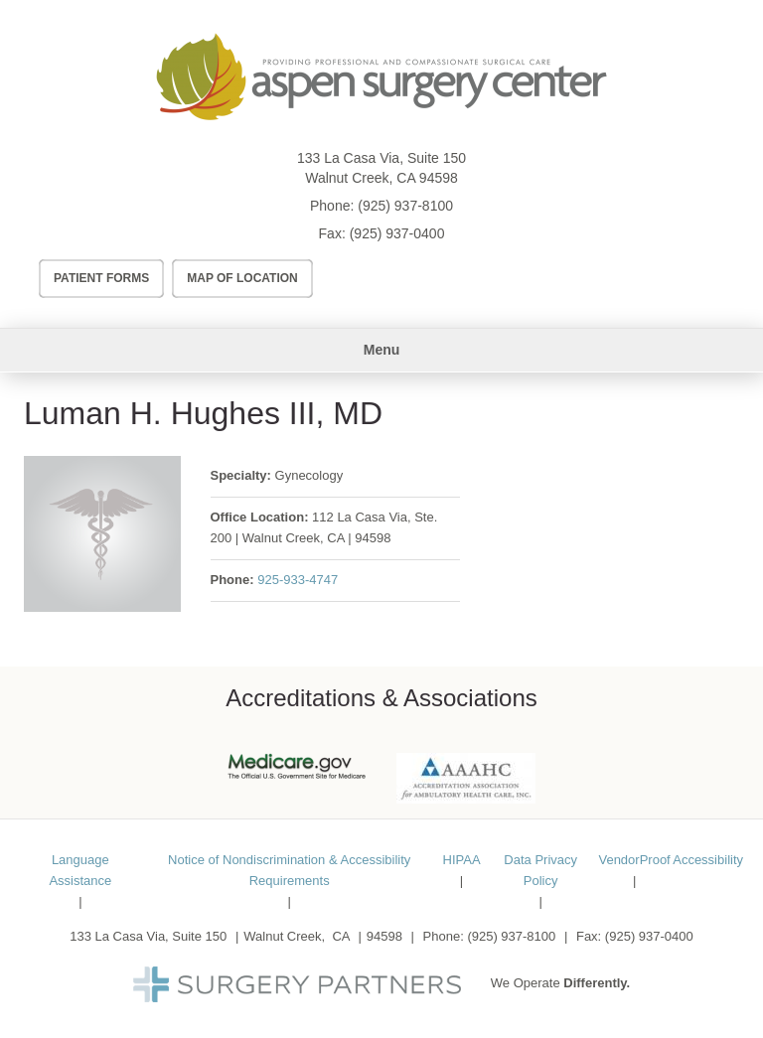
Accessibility (708, 859)
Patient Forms (101, 278)
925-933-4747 (297, 579)
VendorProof (634, 859)
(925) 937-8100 (405, 206)
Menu (382, 350)
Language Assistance (80, 870)
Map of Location (242, 278)
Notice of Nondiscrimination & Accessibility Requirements (289, 870)
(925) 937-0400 (397, 233)
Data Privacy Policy (540, 870)
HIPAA (462, 859)
